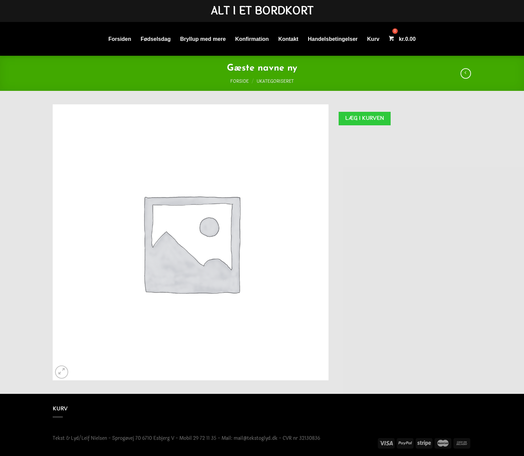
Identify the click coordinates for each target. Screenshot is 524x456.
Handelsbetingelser (333, 39)
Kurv (373, 39)
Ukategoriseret (275, 81)
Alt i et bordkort (262, 11)
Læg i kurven (364, 118)
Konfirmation (252, 39)
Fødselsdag (156, 39)
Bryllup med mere (203, 39)
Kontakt (288, 39)
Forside (239, 81)
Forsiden (119, 39)
